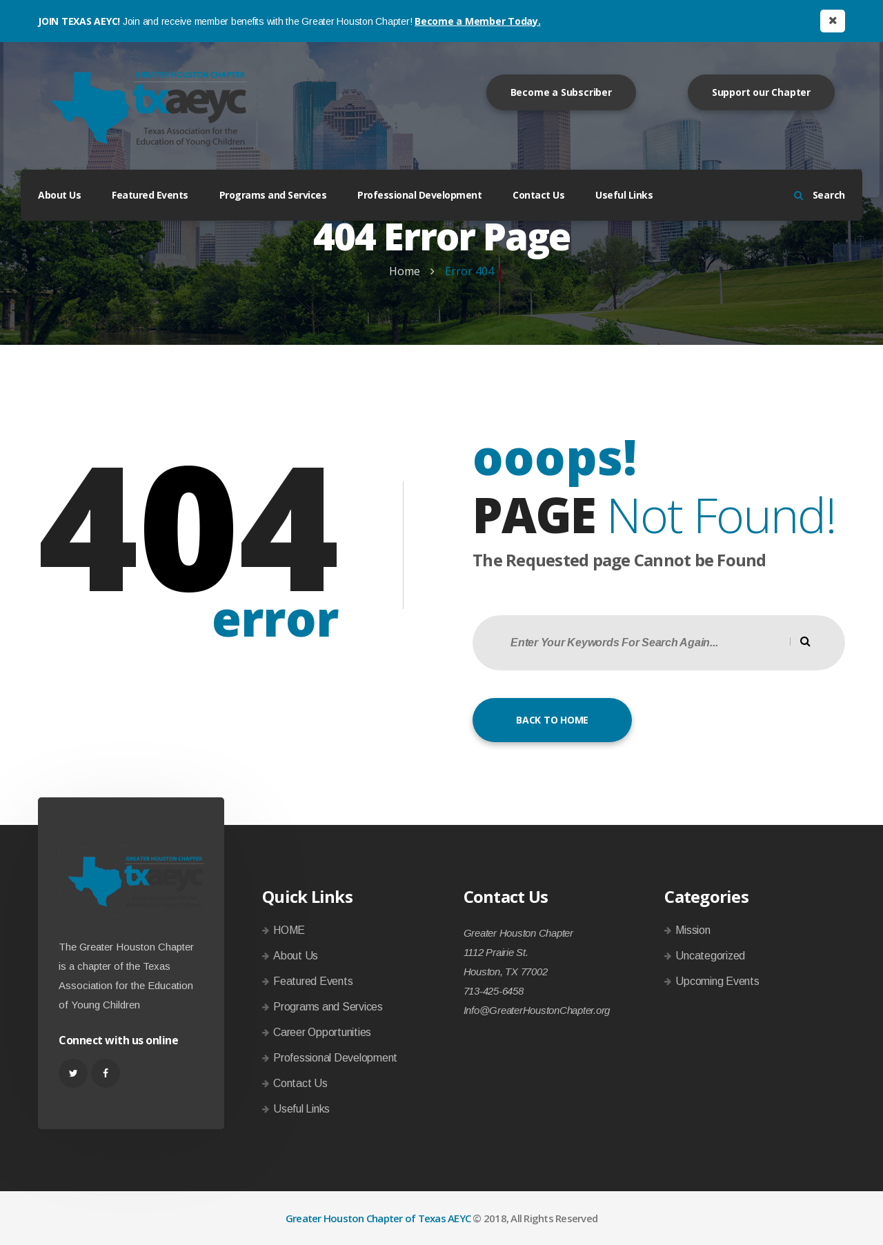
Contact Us (538, 194)
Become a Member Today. (478, 21)
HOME (289, 930)
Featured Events (150, 194)
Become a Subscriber (561, 92)
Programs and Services (273, 194)
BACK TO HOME (552, 719)
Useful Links (624, 194)
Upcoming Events (717, 981)
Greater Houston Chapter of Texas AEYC (378, 1218)
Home (404, 271)
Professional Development (419, 194)
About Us (59, 194)
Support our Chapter (761, 92)
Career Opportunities (322, 1032)
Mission (692, 930)
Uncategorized (710, 956)
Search (819, 194)
